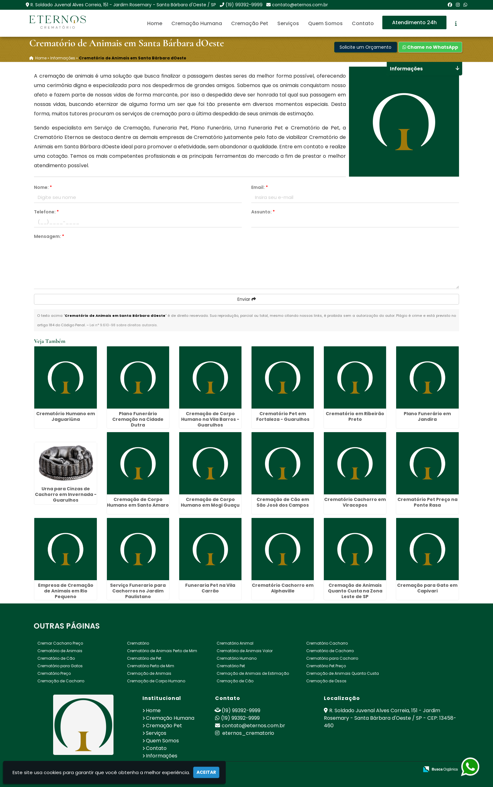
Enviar (246, 298)
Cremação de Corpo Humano (156, 680)
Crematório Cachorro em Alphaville (282, 588)
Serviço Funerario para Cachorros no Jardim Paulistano (138, 590)
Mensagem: (49, 236)
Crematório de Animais (59, 650)
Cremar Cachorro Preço (60, 643)
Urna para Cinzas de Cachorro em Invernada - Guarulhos (66, 494)
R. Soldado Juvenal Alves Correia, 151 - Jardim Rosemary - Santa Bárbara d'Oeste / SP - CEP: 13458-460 (390, 718)
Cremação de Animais (149, 673)
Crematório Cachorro (327, 643)
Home (154, 23)
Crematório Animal (235, 643)
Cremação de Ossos (326, 680)
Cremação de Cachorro (60, 680)
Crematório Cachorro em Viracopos (355, 502)
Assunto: (263, 211)
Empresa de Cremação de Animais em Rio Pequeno (65, 590)
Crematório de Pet (144, 658)
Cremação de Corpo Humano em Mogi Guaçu (210, 502)
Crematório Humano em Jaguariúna (65, 416)
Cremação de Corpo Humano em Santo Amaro (138, 502)
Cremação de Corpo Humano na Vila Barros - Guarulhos (210, 418)
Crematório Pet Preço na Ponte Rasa (427, 502)
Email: (259, 187)
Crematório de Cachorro (330, 650)
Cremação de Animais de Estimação (253, 673)
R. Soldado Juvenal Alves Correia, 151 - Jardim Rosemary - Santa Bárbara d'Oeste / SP (123, 5)
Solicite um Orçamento (365, 47)
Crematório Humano (237, 658)
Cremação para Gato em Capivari (427, 588)
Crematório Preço (54, 673)
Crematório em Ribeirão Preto (355, 416)
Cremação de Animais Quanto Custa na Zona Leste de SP (355, 590)
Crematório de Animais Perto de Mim (162, 650)
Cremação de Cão (235, 680)
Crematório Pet (231, 665)
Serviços (288, 23)
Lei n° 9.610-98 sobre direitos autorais (123, 324)
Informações (161, 755)
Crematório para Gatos (60, 665)
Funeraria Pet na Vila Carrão (210, 588)
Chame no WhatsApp (430, 47)
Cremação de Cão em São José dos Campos (283, 502)
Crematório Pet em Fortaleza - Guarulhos (282, 416)
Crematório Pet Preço (326, 665)
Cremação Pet (249, 23)
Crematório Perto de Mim (150, 665)
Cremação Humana (196, 23)
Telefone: (46, 211)
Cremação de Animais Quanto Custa (342, 673)
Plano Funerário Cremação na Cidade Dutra (137, 418)
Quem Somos (325, 23)
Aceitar (206, 772)
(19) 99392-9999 (244, 5)
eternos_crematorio (244, 732)
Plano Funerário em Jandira (427, 416)
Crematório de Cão (56, 658)
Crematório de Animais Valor (245, 650)
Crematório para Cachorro (332, 658)
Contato (363, 23)
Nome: (43, 187)
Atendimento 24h (414, 22)
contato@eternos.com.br (300, 5)
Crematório (138, 643)
